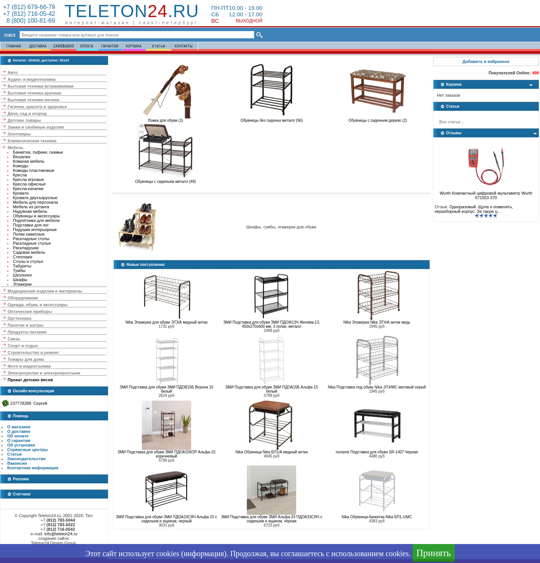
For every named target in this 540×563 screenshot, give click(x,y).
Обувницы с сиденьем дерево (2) (377, 119)
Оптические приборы (30, 311)
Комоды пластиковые (33, 170)
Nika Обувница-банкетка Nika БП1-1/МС (377, 517)
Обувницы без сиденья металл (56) (271, 119)
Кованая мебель (28, 161)
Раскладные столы (31, 238)
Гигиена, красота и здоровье (37, 106)
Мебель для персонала (35, 202)
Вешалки (21, 156)
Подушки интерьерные (35, 229)
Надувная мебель (30, 211)
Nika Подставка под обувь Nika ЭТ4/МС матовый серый (377, 387)
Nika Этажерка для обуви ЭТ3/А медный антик (166, 322)
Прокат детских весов (30, 379)
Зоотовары (19, 134)
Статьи (14, 454)
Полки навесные (29, 234)
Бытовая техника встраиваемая (41, 86)
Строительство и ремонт (33, 352)
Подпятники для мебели (36, 220)
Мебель (16, 147)
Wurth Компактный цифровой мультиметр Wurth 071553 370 (486, 193)
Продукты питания (27, 332)
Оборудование (23, 298)
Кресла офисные (29, 184)
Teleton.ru (131, 11)
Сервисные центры (27, 449)
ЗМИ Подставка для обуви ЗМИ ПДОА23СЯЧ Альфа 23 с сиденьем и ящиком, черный (166, 519)
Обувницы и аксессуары (36, 216)
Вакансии (17, 463)
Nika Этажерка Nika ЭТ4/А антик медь (376, 322)
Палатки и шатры (25, 325)
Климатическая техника (32, 140)
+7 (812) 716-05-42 (29, 14)
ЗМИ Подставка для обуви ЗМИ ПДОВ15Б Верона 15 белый (166, 389)
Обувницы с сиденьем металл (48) (165, 180)
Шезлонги (22, 275)
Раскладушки (26, 247)
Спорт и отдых (23, 345)
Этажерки (22, 284)
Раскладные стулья (32, 243)
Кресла (20, 175)
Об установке (21, 445)
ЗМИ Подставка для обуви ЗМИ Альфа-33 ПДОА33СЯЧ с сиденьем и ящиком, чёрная (271, 519)
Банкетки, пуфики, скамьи (38, 152)
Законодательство (26, 458)
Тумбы (19, 270)
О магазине (19, 427)
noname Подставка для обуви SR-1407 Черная (377, 452)
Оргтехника (19, 318)
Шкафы (20, 279)
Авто (13, 72)
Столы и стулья (28, 261)
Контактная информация (32, 467)
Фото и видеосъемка (29, 366)
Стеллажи (22, 257)
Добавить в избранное (486, 61)
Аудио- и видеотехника (31, 79)
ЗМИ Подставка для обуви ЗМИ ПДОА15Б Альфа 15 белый (271, 389)
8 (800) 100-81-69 (29, 20)
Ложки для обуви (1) (165, 119)
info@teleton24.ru (60, 534)
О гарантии (18, 440)
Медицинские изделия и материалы (45, 291)
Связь (14, 339)
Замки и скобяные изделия (36, 127)
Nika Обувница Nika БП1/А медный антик (271, 452)
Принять (433, 553)
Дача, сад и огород (27, 113)
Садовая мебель (29, 252)
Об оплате (17, 436)
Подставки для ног (31, 225)
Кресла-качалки (28, 188)
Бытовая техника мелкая (33, 100)
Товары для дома (26, 359)
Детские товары (24, 120)
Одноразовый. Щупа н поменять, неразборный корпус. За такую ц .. (474, 209)
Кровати (20, 193)
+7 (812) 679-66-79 (29, 7)
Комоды (20, 166)
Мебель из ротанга (31, 206)
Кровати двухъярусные (35, 197)
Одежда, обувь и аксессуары (38, 304)
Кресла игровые (28, 179)
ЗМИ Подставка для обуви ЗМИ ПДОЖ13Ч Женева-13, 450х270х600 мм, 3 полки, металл (271, 324)
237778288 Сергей (28, 403)
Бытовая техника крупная (34, 93)
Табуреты (22, 266)
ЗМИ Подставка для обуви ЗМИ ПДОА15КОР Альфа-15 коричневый (166, 454)
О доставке (18, 431)
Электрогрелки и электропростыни (44, 373)
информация (204, 553)
